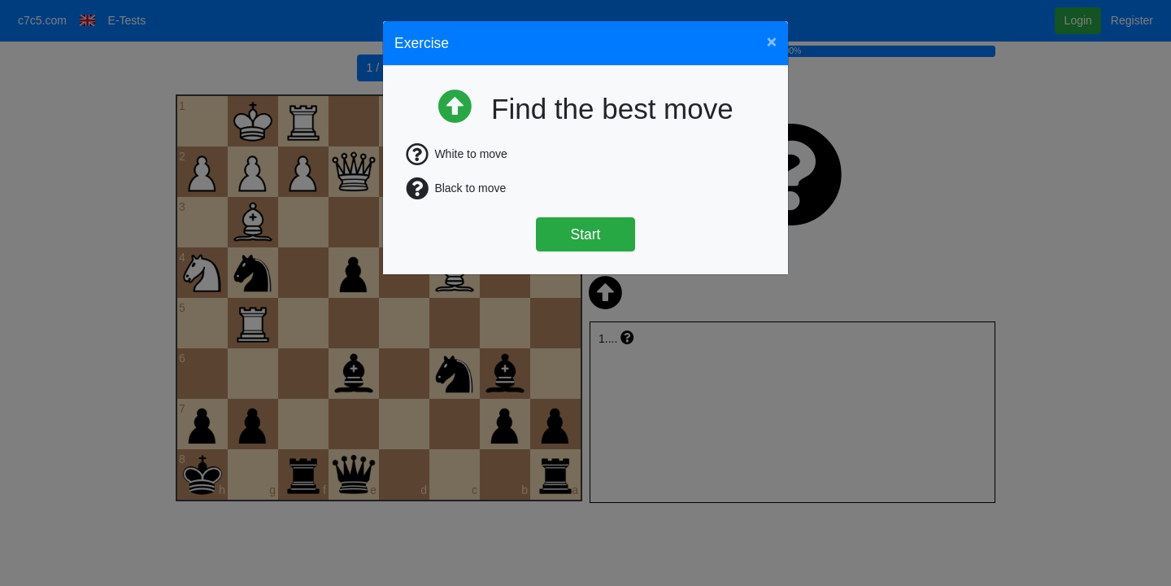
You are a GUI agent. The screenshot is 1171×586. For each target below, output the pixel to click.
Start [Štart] (586, 234)
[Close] (771, 41)
